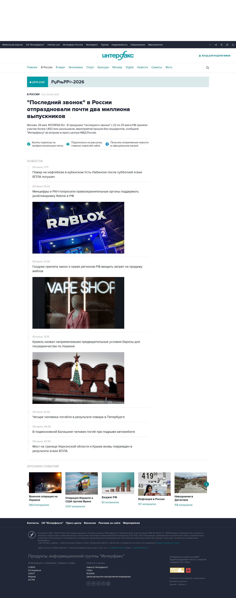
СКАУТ (31, 573)
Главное (32, 67)
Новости (142, 67)
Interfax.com (54, 44)
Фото (169, 67)
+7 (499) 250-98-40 (116, 548)
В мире (60, 67)
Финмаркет (92, 44)
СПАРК (31, 567)
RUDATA (91, 573)
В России (46, 67)
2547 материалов (75, 506)
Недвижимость (120, 44)
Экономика (76, 67)
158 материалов (183, 504)
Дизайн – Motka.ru (178, 584)
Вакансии (90, 523)
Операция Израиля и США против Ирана (79, 499)
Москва (117, 67)
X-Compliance (34, 570)
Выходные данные (178, 581)
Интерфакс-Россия (73, 44)
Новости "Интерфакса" (97, 567)
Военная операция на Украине (43, 498)
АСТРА (31, 579)
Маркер (32, 576)
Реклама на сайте (109, 523)
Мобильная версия (12, 44)
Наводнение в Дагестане (184, 498)
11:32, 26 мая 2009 (50, 94)
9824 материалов (39, 504)
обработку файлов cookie (167, 543)
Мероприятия (155, 44)
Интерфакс (118, 55)
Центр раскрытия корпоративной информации (109, 576)
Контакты (33, 523)
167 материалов (147, 504)
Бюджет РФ (109, 497)
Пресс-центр (73, 523)
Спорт (90, 67)
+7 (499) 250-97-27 (140, 548)
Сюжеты (156, 67)
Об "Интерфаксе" (35, 44)
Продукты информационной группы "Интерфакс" (76, 556)
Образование (138, 44)
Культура (103, 67)
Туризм (104, 44)
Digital (130, 67)
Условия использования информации (187, 578)
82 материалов (110, 502)
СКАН (89, 570)
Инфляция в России (151, 499)
